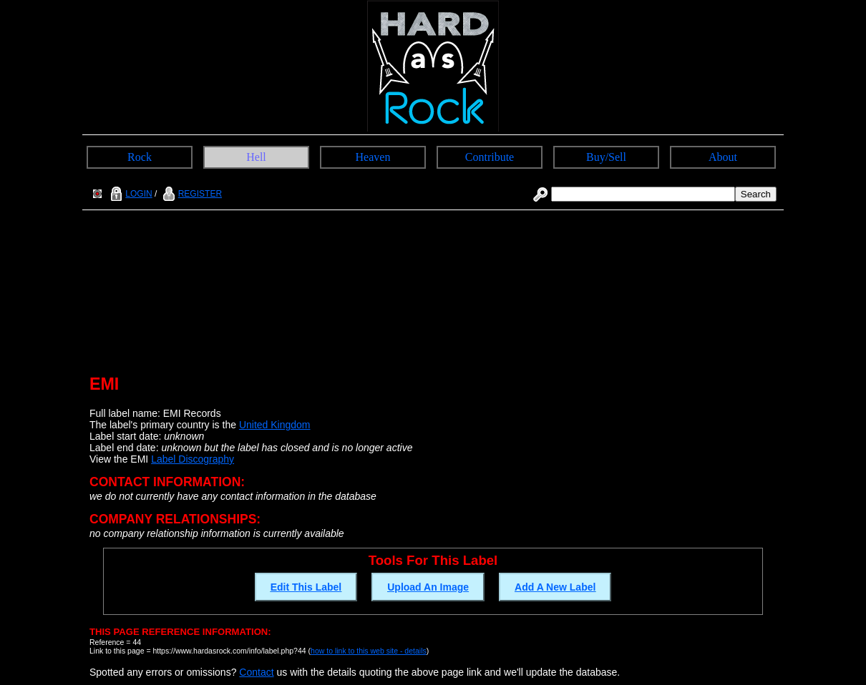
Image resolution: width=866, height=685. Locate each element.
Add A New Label (555, 587)
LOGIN (129, 194)
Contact (256, 672)
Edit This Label (306, 587)
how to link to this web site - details (369, 650)
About (723, 157)
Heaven (373, 157)
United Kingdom (275, 424)
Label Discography (192, 459)
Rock (139, 157)
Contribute (489, 157)
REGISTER (191, 194)
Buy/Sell (606, 157)
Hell (256, 157)
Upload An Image (428, 587)
